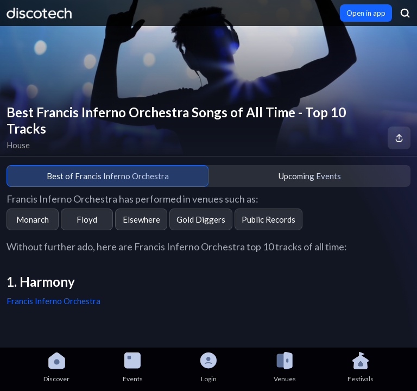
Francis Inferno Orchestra (53, 301)
